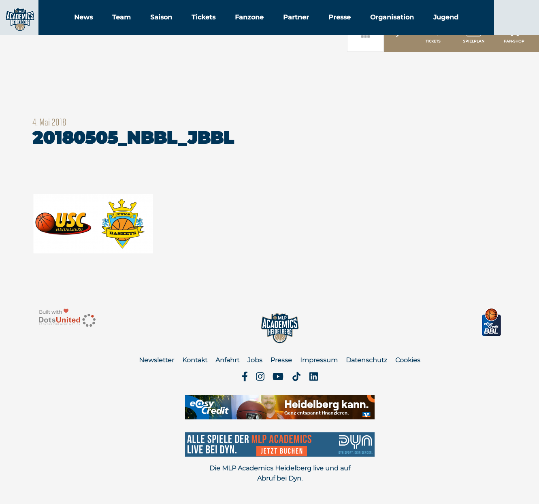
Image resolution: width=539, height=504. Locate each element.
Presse (386, 28)
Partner (343, 28)
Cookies (407, 360)
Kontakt (194, 360)
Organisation (438, 28)
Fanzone (295, 28)
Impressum (319, 360)
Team (168, 28)
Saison (208, 28)
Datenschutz (366, 360)
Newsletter (156, 360)
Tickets (250, 28)
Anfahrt (227, 360)
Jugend (492, 28)
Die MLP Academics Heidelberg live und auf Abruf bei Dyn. (279, 473)
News (130, 28)
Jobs (254, 360)
